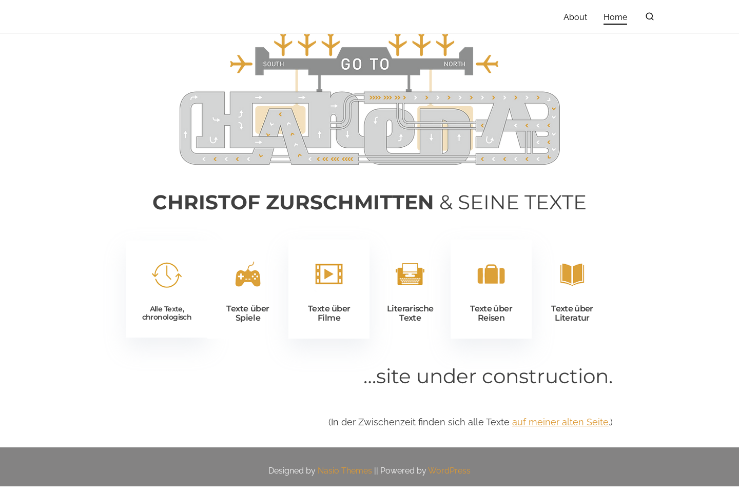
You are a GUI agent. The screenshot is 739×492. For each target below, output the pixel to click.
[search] (649, 18)
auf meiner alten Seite (560, 427)
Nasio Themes (346, 476)
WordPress (449, 476)
